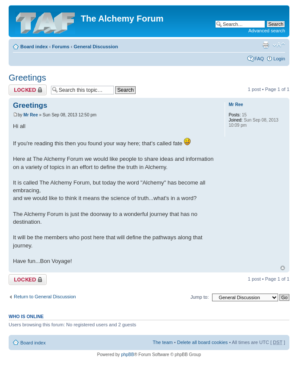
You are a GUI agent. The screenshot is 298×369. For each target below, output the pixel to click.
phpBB (127, 354)
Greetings (27, 77)
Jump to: (199, 297)
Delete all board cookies (202, 342)
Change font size (279, 45)
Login (279, 58)
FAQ (259, 58)
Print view (265, 45)
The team (163, 342)
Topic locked (28, 89)
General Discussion (96, 46)
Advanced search (266, 30)
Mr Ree (30, 115)
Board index (34, 46)
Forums (60, 46)
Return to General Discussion (45, 296)
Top (282, 268)
